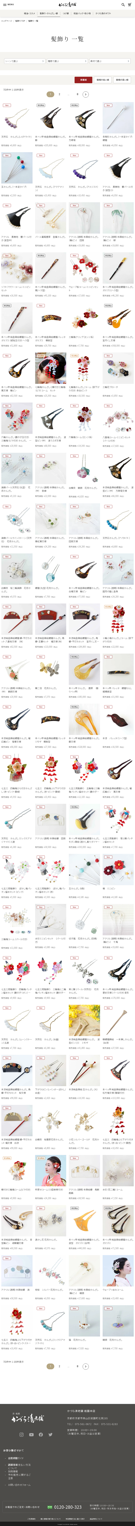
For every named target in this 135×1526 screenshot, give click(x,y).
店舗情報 (13, 1464)
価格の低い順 (103, 79)
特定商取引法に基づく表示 (75, 1519)
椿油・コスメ (29, 13)
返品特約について (96, 1519)
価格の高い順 (122, 79)
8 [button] (77, 94)
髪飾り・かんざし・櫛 (49, 13)
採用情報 (13, 1471)
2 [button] (59, 94)
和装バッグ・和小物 (82, 13)
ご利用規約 (31, 1519)
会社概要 (13, 1458)
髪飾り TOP (20, 20)
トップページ (7, 20)
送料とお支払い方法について (19, 1466)
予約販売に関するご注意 (19, 1476)
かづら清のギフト (103, 13)
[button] (85, 94)
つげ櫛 (66, 13)
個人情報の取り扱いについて (51, 1519)
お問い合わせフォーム (19, 1484)
